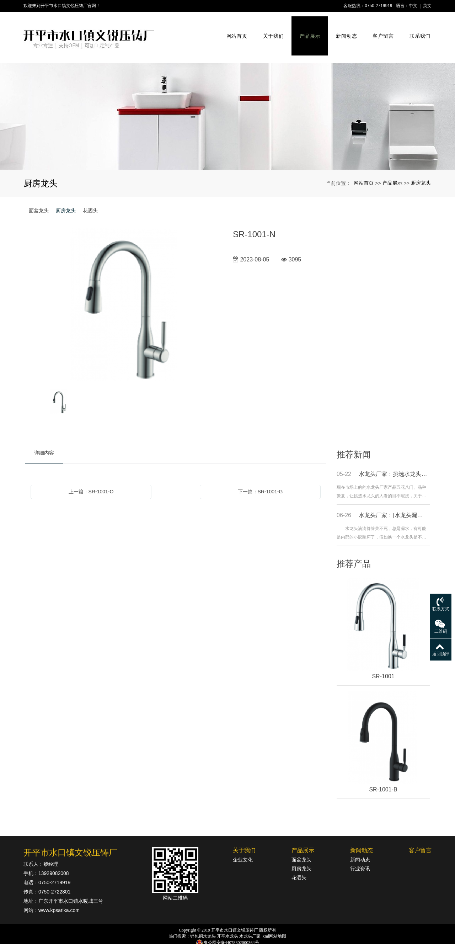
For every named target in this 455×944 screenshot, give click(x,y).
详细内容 (44, 441)
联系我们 (417, 31)
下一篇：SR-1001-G (260, 479)
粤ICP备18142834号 (227, 937)
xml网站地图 (275, 924)
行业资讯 (360, 856)
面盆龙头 (39, 198)
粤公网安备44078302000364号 (231, 930)
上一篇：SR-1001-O (91, 479)
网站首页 (234, 31)
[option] (123, 293)
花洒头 (90, 198)
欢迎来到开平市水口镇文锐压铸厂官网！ (61, 5)
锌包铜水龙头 (203, 924)
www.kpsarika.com (59, 898)
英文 (427, 5)
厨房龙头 (421, 171)
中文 (413, 5)
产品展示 (307, 31)
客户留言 (380, 31)
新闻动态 (344, 31)
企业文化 (243, 847)
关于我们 (271, 31)
